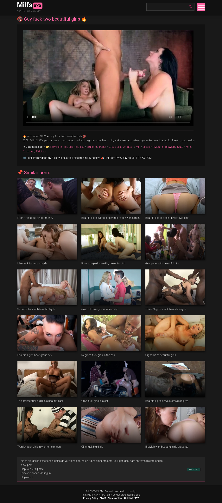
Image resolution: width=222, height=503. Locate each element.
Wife (188, 146)
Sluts (180, 146)
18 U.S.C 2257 (131, 498)
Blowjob (170, 146)
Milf (138, 146)
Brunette (92, 146)
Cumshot (28, 151)
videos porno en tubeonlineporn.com (91, 460)
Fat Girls (41, 151)
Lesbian (147, 146)
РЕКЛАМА (193, 469)
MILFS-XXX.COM (94, 491)
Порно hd (27, 477)
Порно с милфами (32, 469)
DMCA (103, 498)
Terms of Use (115, 498)
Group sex (115, 146)
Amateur (128, 146)
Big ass (68, 146)
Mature (158, 146)
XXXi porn (27, 465)
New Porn (56, 146)
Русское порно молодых (36, 473)
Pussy (102, 146)
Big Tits (79, 146)
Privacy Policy (90, 498)
